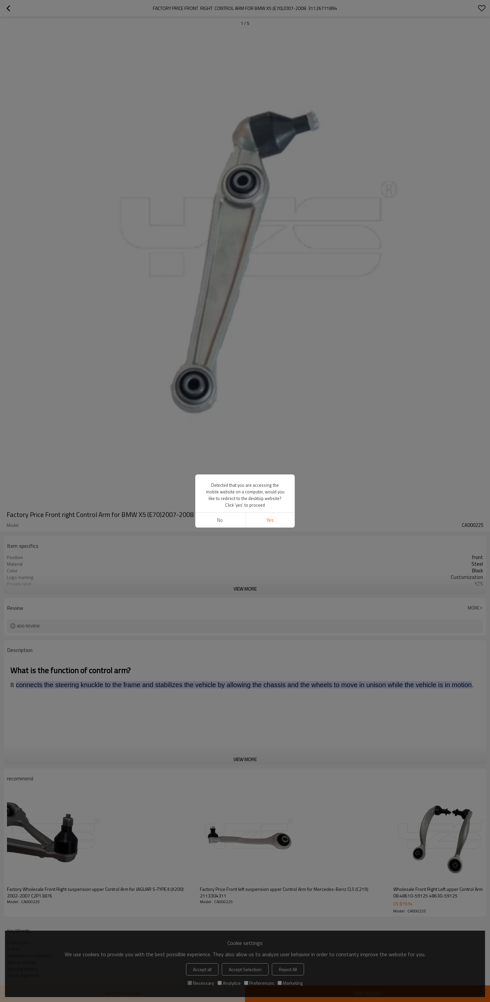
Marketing (290, 982)
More (473, 608)
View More (245, 588)
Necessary (201, 982)
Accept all (202, 969)
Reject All (288, 969)
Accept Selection (245, 969)
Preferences (259, 982)
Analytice (229, 982)
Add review (28, 626)
